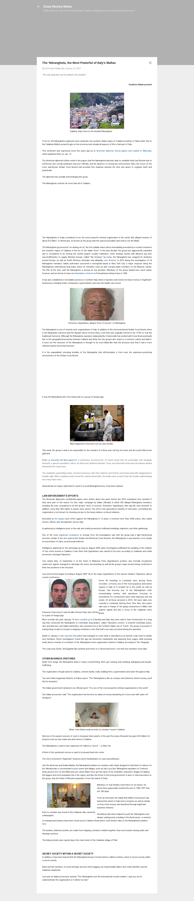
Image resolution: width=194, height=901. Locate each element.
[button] (150, 63)
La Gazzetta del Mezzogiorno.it (62, 460)
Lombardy (112, 584)
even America (110, 260)
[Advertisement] (97, 36)
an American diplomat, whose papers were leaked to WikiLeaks (122, 151)
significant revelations (69, 535)
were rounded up (83, 619)
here (44, 824)
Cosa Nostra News (57, 6)
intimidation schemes (84, 273)
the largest (60, 519)
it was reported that (67, 636)
